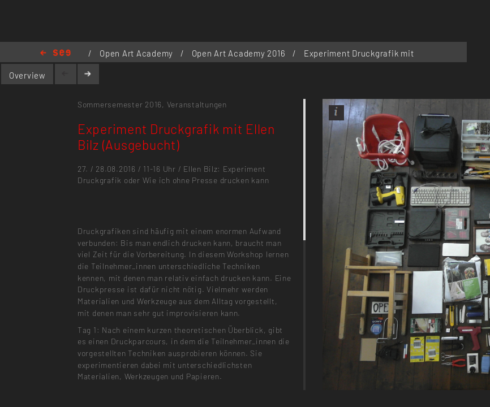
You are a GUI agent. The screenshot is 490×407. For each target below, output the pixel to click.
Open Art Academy (137, 53)
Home (55, 53)
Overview (27, 75)
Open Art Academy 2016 (239, 53)
